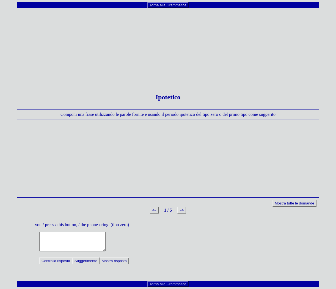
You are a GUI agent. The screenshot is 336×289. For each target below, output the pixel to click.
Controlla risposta (56, 261)
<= (154, 210)
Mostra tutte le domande (294, 203)
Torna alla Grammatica (168, 5)
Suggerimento (86, 261)
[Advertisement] (168, 47)
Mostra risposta (114, 261)
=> (182, 210)
